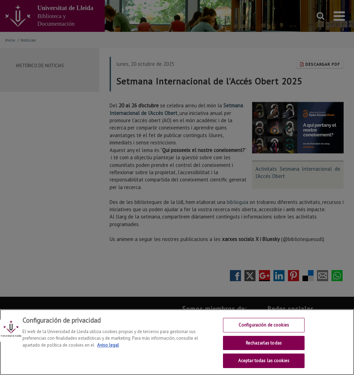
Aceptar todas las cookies (263, 363)
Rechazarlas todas (264, 345)
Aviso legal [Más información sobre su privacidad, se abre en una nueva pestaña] (108, 347)
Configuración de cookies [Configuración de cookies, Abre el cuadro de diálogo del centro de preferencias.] (264, 327)
